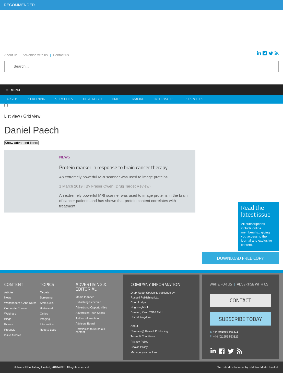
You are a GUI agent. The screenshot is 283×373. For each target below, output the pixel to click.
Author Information (87, 318)
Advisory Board (85, 323)
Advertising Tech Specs (90, 312)
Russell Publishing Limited (33, 367)
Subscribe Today (240, 319)
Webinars (10, 313)
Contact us (61, 55)
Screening (36, 99)
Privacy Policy (139, 341)
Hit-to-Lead (92, 99)
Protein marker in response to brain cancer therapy (113, 167)
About (134, 325)
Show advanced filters (21, 143)
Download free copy (240, 258)
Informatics (164, 99)
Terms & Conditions (143, 336)
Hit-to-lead (46, 308)
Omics (116, 99)
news (64, 157)
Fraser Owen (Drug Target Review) (120, 186)
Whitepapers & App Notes (20, 302)
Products (9, 329)
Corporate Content (16, 308)
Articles (9, 292)
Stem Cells (64, 99)
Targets (11, 99)
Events (8, 324)
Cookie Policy (139, 347)
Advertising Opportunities (91, 307)
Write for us (221, 284)
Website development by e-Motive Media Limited (247, 367)
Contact (240, 300)
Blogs (7, 318)
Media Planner (85, 297)
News (7, 297)
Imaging (138, 99)
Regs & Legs (193, 99)
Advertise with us (252, 284)
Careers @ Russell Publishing (149, 331)
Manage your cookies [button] (144, 352)
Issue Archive (12, 335)
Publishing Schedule (88, 302)
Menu (12, 90)
